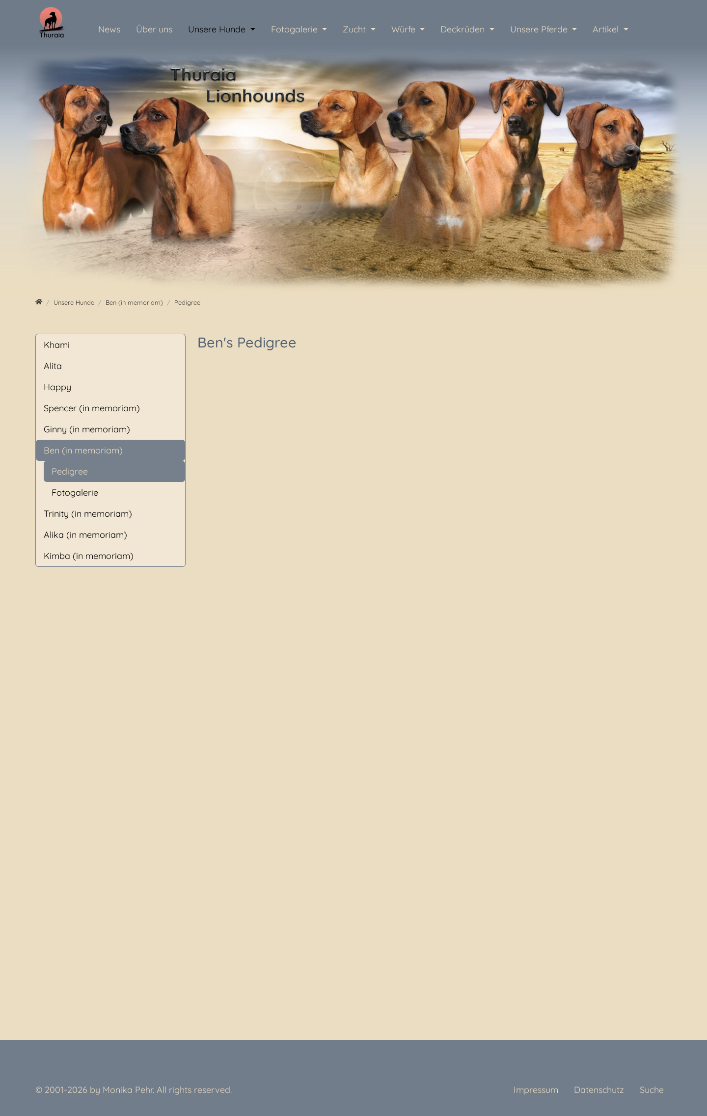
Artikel (607, 29)
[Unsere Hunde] (74, 302)
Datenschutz (599, 1089)
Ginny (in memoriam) (87, 429)
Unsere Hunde (218, 29)
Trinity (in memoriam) (88, 513)
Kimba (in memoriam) (89, 555)
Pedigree (70, 471)
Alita (53, 366)
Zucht (355, 29)
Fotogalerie (295, 29)
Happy (57, 387)
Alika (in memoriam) (85, 534)
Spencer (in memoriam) (92, 408)
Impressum (536, 1089)
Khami (57, 344)
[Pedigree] (187, 302)
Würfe (404, 29)
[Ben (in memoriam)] (134, 302)
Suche (652, 1089)
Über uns (154, 29)
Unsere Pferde (540, 29)
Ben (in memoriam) (83, 450)
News (109, 29)
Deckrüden (463, 29)
